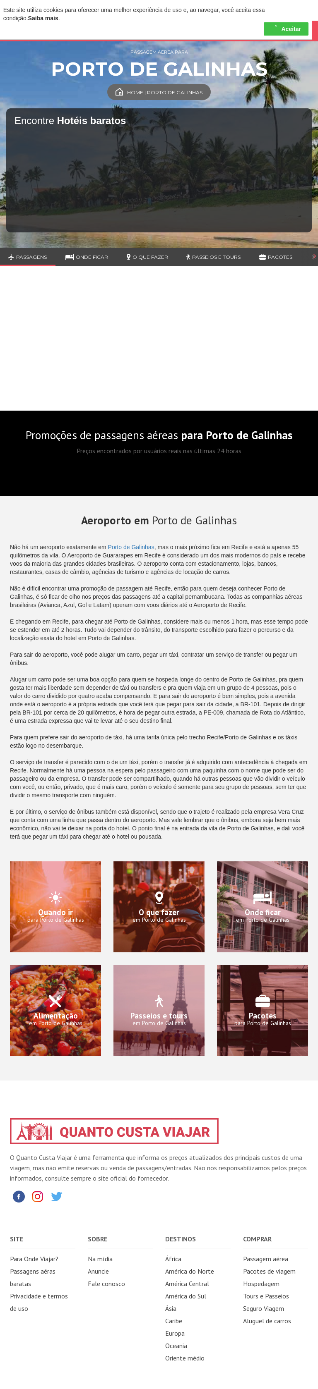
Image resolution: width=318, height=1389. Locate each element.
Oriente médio (185, 1358)
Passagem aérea (265, 1259)
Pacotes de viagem (269, 1271)
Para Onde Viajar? (34, 1259)
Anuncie (98, 1271)
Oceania (176, 1345)
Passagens (27, 257)
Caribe (173, 1321)
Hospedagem (261, 1283)
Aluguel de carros (267, 1321)
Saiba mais (43, 18)
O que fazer (147, 257)
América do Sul (185, 1296)
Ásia (170, 1308)
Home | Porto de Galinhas (159, 92)
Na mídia (100, 1259)
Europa (175, 1333)
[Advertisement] (159, 344)
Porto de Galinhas (131, 547)
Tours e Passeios (266, 1296)
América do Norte (189, 1271)
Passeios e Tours (213, 257)
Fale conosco (106, 1283)
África (173, 1259)
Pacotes (275, 257)
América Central (187, 1283)
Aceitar (286, 29)
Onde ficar (86, 257)
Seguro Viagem (263, 1308)
